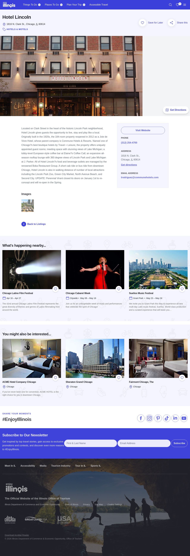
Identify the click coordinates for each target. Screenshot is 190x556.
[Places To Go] (61, 5)
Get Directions (175, 110)
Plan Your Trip (74, 4)
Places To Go (52, 4)
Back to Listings (33, 224)
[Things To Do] (39, 5)
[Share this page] (171, 22)
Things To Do (30, 4)
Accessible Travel (98, 4)
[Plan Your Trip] (84, 5)
